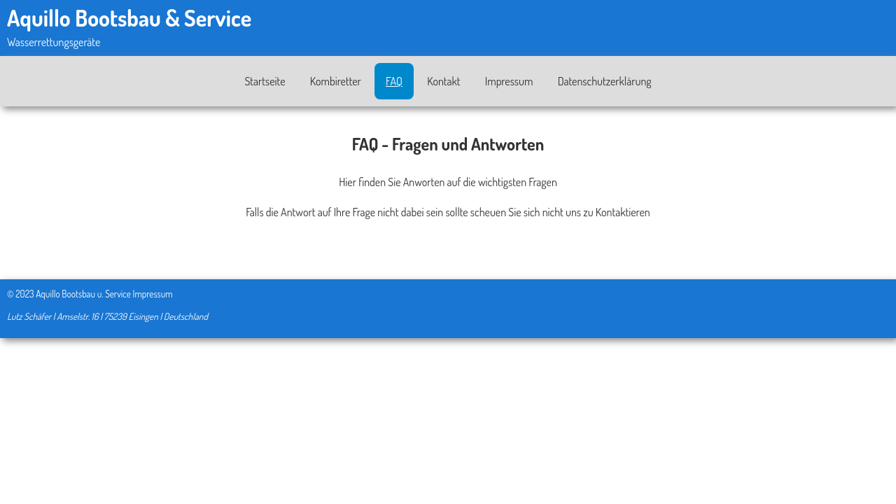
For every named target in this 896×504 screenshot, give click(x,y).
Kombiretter (335, 81)
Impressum (509, 81)
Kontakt (443, 81)
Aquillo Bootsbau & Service (129, 18)
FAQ (394, 81)
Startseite (264, 81)
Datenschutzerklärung (605, 81)
